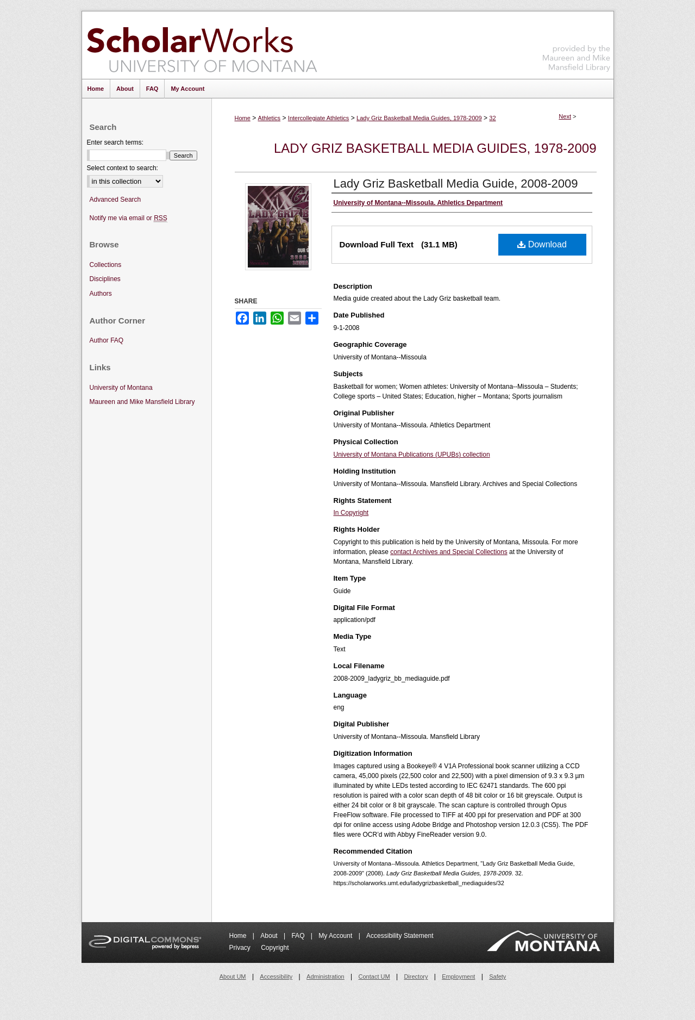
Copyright (275, 947)
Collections (106, 265)
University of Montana (121, 387)
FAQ (298, 936)
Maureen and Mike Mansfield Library (576, 43)
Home (243, 118)
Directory (416, 976)
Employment (458, 976)
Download (542, 244)
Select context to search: (122, 168)
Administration (325, 976)
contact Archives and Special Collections (448, 552)
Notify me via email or (128, 218)
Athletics (269, 118)
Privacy (241, 947)
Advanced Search (115, 199)
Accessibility (276, 976)
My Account (336, 936)
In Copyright (351, 513)
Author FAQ (107, 340)
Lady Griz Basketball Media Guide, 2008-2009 (456, 183)
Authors (101, 293)
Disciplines (105, 279)
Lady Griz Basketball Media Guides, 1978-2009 (419, 118)
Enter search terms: (115, 142)
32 (492, 118)
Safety (497, 976)
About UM (233, 976)
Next (565, 116)
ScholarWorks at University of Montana (202, 45)
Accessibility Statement (399, 936)
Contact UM (374, 976)
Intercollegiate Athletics (318, 118)
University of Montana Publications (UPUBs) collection (412, 454)
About (269, 936)
